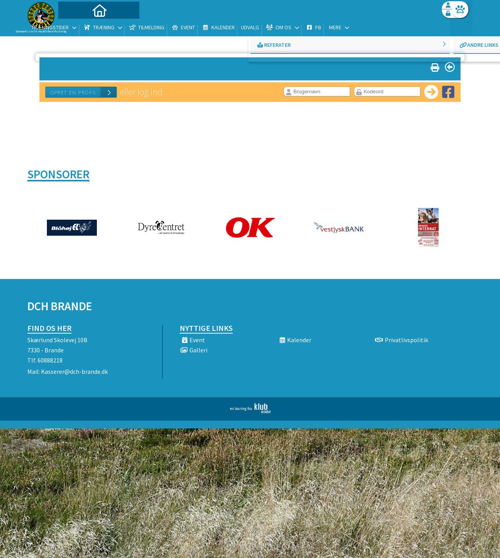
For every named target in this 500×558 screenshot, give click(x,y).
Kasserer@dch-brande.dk (74, 371)
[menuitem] (76, 26)
